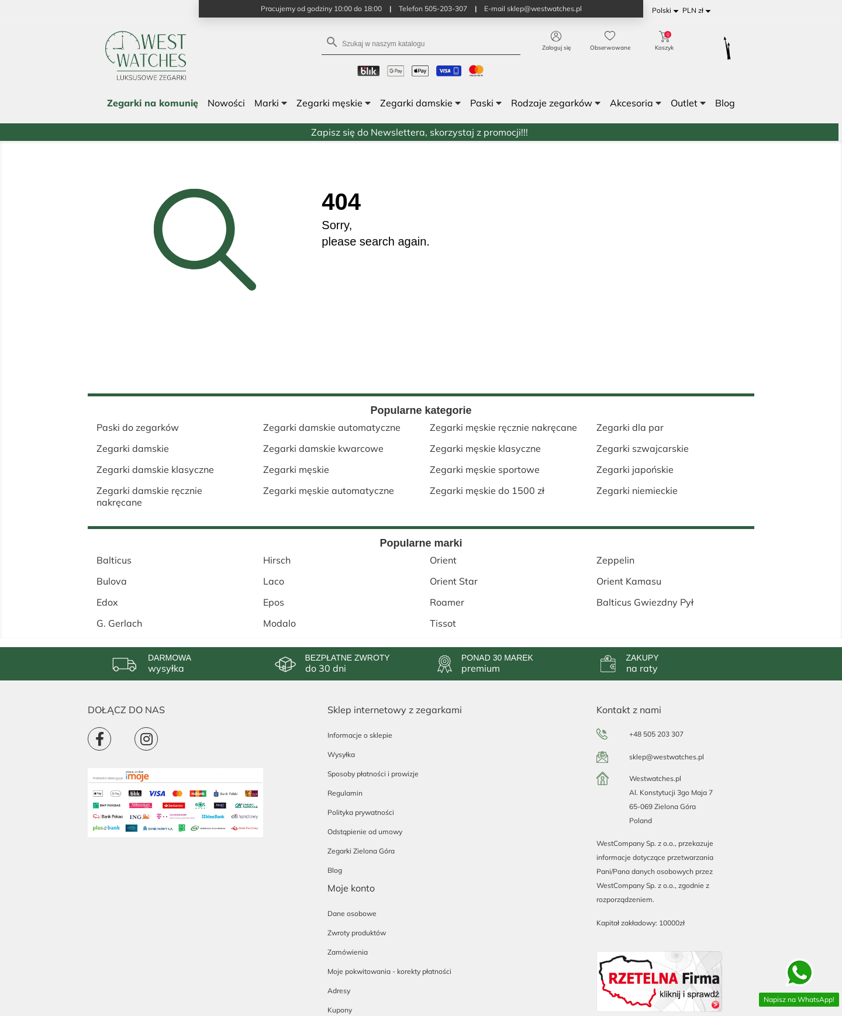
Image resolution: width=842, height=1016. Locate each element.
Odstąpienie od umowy (364, 831)
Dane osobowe (352, 913)
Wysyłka (341, 754)
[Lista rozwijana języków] (667, 11)
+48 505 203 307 (656, 734)
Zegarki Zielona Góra (361, 850)
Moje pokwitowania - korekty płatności (389, 971)
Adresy (338, 990)
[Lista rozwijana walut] (698, 11)
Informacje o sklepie (359, 735)
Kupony (339, 1009)
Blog (334, 870)
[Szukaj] (421, 43)
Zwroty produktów (356, 932)
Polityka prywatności (360, 812)
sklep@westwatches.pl (666, 756)
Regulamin (345, 793)
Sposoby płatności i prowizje (373, 773)
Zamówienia (347, 952)
